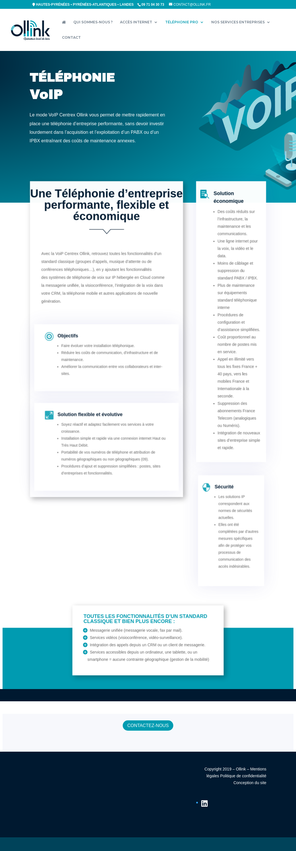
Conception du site (249, 782)
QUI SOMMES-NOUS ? (93, 22)
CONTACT (71, 38)
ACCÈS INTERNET (136, 22)
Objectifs (76, 356)
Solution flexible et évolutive (95, 434)
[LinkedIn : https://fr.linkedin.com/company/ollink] (204, 803)
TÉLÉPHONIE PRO (181, 22)
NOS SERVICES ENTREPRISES (238, 22)
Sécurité (221, 506)
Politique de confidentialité (243, 776)
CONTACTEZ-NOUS (148, 726)
